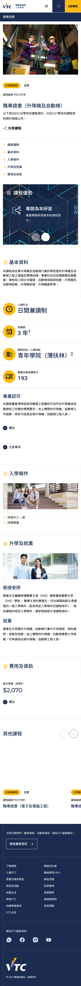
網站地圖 (49, 879)
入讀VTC (11, 872)
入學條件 (11, 159)
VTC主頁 (11, 912)
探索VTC (11, 899)
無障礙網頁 (50, 899)
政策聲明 (49, 892)
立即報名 (73, 6)
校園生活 (11, 892)
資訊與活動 (12, 885)
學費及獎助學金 (15, 879)
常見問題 (49, 905)
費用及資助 (12, 174)
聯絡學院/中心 (52, 872)
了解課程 (11, 866)
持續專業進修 (13, 905)
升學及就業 (12, 167)
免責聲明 (49, 885)
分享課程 (12, 128)
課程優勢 (11, 145)
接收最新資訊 (22, 844)
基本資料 (11, 152)
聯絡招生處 (50, 866)
